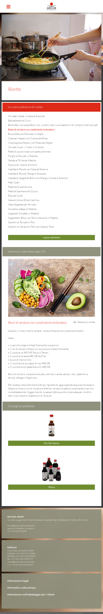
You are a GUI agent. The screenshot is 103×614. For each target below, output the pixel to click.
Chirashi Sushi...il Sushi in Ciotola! (26, 147)
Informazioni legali (18, 581)
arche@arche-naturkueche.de (21, 525)
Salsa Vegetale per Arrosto (22, 204)
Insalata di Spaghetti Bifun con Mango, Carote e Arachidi (38, 178)
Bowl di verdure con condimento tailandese (31, 129)
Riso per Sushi (15, 195)
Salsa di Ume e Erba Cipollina (23, 200)
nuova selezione (51, 237)
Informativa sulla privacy (21, 587)
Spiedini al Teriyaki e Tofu (21, 222)
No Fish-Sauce (51, 443)
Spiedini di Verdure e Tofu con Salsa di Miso (31, 226)
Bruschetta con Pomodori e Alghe (26, 134)
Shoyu (51, 487)
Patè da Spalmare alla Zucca (23, 191)
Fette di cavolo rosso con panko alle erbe (29, 151)
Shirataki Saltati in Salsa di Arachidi (26, 116)
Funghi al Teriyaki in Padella (23, 156)
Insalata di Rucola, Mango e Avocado (27, 173)
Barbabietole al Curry (19, 120)
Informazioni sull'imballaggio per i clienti (30, 594)
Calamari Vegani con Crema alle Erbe (28, 138)
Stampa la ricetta (84, 322)
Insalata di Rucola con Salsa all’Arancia (28, 169)
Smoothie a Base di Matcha (22, 209)
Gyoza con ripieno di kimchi (22, 164)
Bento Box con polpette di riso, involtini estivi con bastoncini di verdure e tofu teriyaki (53, 125)
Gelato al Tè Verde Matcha (22, 160)
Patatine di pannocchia (20, 186)
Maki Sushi (13, 182)
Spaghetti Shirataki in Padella (23, 213)
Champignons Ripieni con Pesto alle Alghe (30, 142)
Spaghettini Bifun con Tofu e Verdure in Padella (33, 217)
